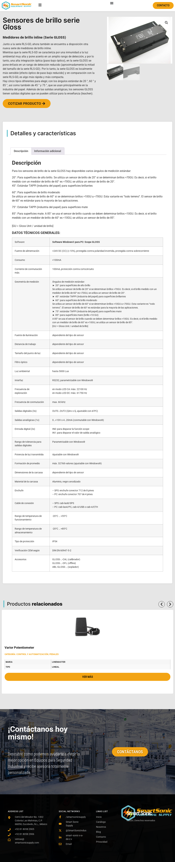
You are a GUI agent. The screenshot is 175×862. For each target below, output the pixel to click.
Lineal (55, 667)
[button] (166, 23)
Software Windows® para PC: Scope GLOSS (76, 242)
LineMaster (58, 662)
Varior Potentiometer (19, 647)
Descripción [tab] (21, 151)
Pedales (54, 654)
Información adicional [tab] (47, 151)
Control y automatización (32, 654)
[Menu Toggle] (111, 3)
